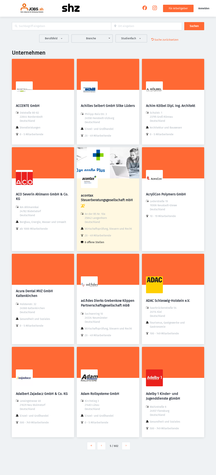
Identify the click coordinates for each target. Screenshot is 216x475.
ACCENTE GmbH (27, 106)
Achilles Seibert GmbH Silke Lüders (108, 106)
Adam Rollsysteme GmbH (100, 394)
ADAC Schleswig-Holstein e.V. (168, 301)
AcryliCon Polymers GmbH (166, 194)
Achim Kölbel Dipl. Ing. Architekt (170, 106)
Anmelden (203, 8)
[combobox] (61, 26)
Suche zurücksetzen (164, 39)
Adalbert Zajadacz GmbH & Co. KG (42, 394)
